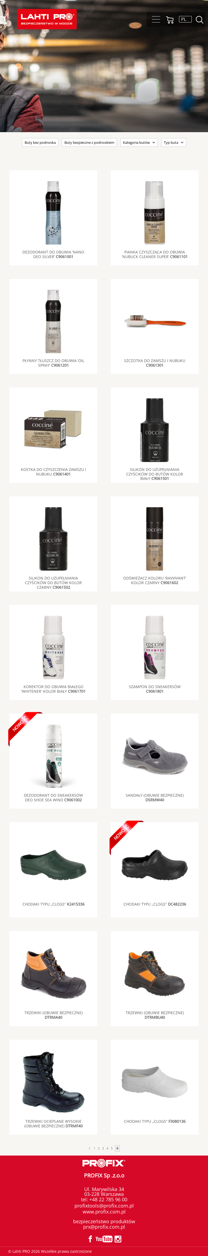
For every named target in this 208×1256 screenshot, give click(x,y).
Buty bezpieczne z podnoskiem (89, 142)
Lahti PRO (47, 19)
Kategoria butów (136, 142)
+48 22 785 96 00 (107, 1199)
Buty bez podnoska (40, 142)
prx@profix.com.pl (104, 1227)
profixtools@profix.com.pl (104, 1205)
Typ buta (171, 142)
